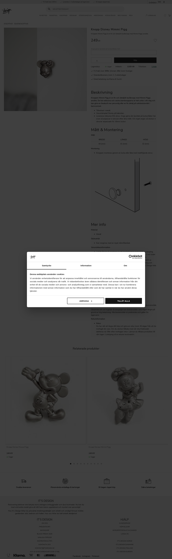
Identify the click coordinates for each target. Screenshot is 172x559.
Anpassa (85, 301)
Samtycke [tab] (46, 265)
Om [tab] (125, 265)
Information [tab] (86, 265)
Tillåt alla (123, 301)
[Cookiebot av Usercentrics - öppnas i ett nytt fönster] (130, 257)
